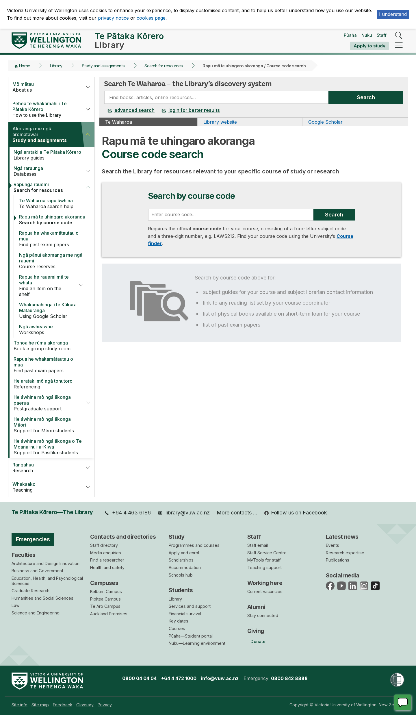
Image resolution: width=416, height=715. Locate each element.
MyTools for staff (264, 559)
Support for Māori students (48, 425)
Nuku (366, 35)
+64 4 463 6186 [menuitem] (127, 513)
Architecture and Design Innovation (45, 563)
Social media (342, 575)
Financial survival (185, 613)
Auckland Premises (108, 613)
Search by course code (54, 219)
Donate (257, 641)
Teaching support (264, 567)
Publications (337, 559)
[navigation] (398, 45)
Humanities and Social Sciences (42, 598)
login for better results (190, 110)
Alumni (256, 606)
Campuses (104, 582)
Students (181, 590)
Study (176, 536)
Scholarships (181, 559)
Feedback (62, 704)
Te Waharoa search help (54, 203)
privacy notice (113, 18)
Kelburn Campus (106, 591)
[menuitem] (127, 513)
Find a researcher (107, 559)
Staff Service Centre (267, 552)
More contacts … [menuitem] (237, 513)
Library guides (48, 155)
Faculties (24, 554)
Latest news (342, 536)
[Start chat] (402, 702)
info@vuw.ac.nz (220, 678)
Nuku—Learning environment (197, 643)
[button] (87, 87)
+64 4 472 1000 (178, 678)
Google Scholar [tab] (325, 122)
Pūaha (350, 35)
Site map (40, 704)
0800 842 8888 (289, 678)
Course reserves (54, 260)
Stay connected (262, 615)
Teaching (44, 487)
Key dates (178, 620)
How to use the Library (44, 109)
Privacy (105, 704)
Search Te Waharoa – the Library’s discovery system (188, 83)
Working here (264, 582)
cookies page (151, 18)
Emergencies (33, 539)
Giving (255, 630)
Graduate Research (30, 590)
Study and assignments (103, 65)
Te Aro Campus (105, 606)
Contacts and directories (123, 536)
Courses (177, 628)
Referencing (48, 384)
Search (366, 97)
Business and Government (37, 570)
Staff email (257, 545)
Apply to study (369, 46)
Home (24, 65)
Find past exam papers (54, 238)
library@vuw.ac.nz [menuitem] (184, 513)
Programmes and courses (194, 545)
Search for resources (163, 65)
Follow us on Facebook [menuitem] (295, 513)
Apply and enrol (184, 552)
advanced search (131, 110)
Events (332, 545)
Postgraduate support (46, 403)
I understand (393, 14)
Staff (382, 35)
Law (16, 605)
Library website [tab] (220, 122)
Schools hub (181, 575)
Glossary (85, 704)
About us (44, 87)
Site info (19, 704)
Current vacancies (265, 591)
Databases (46, 171)
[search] (398, 36)
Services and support (190, 606)
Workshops (54, 329)
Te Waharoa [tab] (118, 122)
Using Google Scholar (54, 310)
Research (44, 467)
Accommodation (185, 567)
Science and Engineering (36, 612)
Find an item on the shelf (45, 285)
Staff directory (104, 545)
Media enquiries (105, 552)
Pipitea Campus (105, 599)
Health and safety (107, 567)
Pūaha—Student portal (191, 636)
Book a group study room (48, 345)
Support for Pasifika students (48, 446)
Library (56, 65)
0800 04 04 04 (139, 678)
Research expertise (345, 552)
